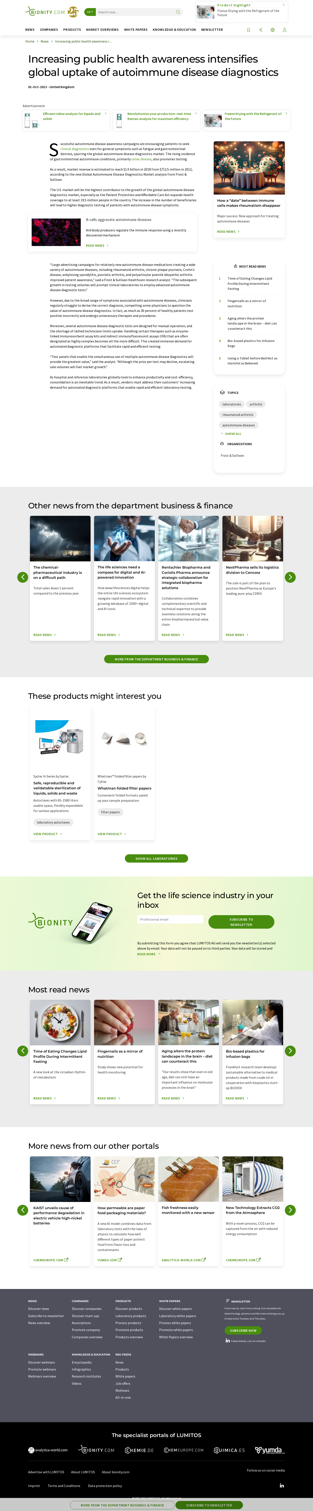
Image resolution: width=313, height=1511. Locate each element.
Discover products (128, 1308)
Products (122, 1369)
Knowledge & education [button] (174, 29)
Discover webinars (41, 1362)
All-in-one (123, 1397)
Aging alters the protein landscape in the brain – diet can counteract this (252, 323)
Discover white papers (175, 1308)
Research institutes (86, 1376)
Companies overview (87, 1337)
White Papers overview (176, 1337)
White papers (125, 1376)
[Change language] (273, 30)
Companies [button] (49, 29)
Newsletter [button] (212, 29)
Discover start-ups (85, 1316)
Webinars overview (42, 1376)
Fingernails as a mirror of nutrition (247, 303)
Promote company (86, 1330)
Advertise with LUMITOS (46, 1472)
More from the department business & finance (156, 659)
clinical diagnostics (74, 149)
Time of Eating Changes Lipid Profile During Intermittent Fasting (250, 283)
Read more (149, 954)
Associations (81, 1323)
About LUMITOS (83, 1472)
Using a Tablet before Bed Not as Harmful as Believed (252, 360)
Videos (76, 1383)
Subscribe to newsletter (241, 922)
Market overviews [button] (102, 29)
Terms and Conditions (64, 1486)
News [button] (30, 29)
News (119, 1362)
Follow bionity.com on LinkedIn (245, 1341)
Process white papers (175, 1323)
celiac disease (141, 159)
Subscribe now (243, 1330)
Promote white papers (176, 1330)
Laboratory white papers (177, 1316)
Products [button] (72, 29)
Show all (230, 433)
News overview (39, 1323)
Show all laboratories (156, 858)
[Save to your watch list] (249, 30)
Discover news (38, 1308)
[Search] (178, 12)
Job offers (122, 1383)
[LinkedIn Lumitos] (282, 1486)
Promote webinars (42, 1369)
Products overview (129, 1337)
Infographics (81, 1369)
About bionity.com (115, 1472)
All (89, 12)
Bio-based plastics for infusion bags (251, 343)
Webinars (122, 1390)
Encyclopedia (81, 1362)
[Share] (261, 30)
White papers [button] (136, 29)
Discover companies (86, 1308)
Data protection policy (105, 1486)
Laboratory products (130, 1316)
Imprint (34, 1486)
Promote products (129, 1330)
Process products (128, 1323)
